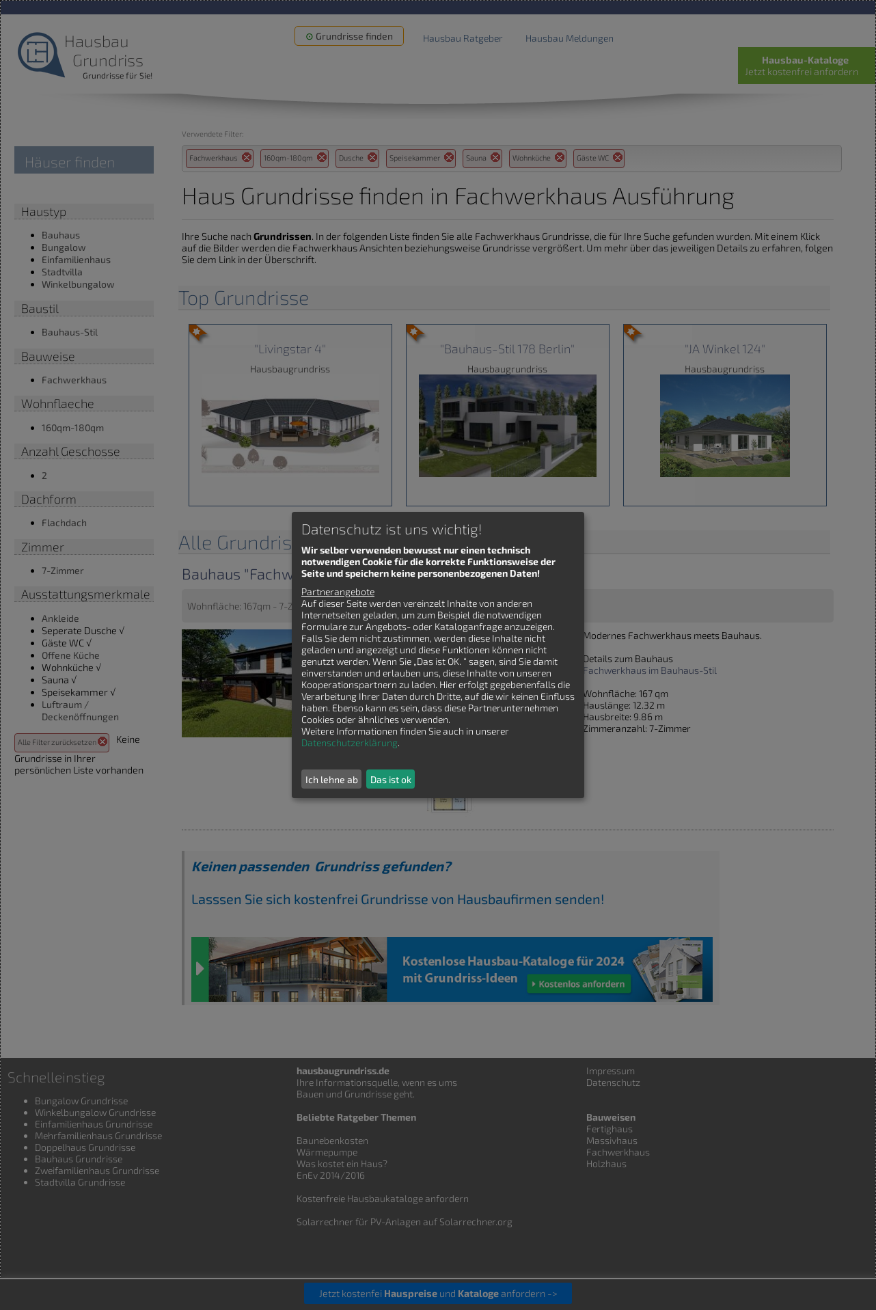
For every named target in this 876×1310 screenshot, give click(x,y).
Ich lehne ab (331, 779)
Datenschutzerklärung (349, 742)
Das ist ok (390, 779)
